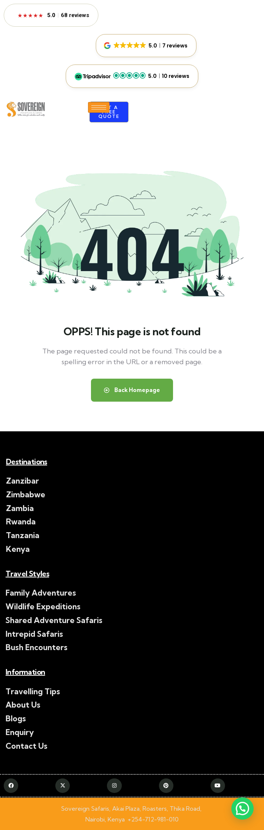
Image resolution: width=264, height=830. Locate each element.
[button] (146, 45)
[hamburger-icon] (99, 107)
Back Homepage (132, 389)
